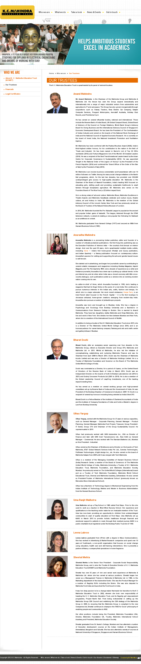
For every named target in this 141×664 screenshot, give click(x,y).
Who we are (44, 12)
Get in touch (112, 12)
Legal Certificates (12, 94)
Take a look (76, 12)
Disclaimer (107, 658)
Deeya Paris (128, 292)
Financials (9, 89)
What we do (60, 12)
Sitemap (116, 658)
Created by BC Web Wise (131, 658)
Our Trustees (11, 85)
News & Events (94, 12)
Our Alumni (98, 658)
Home (51, 73)
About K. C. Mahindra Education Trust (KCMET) (21, 79)
